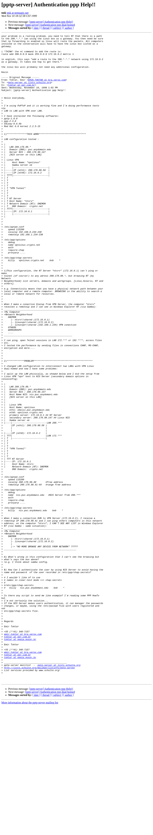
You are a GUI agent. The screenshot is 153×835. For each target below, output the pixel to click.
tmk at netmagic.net (18, 12)
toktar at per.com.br (21, 95)
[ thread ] (46, 27)
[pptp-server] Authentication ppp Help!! (51, 21)
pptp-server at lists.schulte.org (29, 92)
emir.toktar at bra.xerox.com (23, 754)
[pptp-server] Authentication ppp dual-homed (50, 24)
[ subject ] (57, 27)
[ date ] (36, 27)
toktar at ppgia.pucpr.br (20, 760)
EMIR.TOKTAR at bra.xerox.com (47, 89)
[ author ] (68, 27)
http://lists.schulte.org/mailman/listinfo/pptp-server (39, 794)
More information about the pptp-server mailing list (29, 832)
